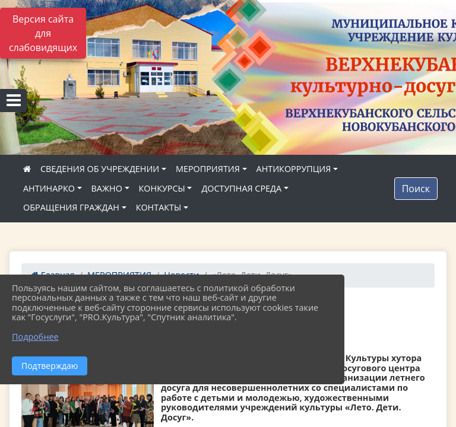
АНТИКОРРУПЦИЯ (293, 168)
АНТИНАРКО (49, 188)
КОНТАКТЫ (159, 207)
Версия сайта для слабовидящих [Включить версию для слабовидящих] (43, 33)
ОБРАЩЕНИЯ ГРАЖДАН (71, 207)
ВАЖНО (106, 188)
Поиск (416, 188)
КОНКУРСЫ (162, 188)
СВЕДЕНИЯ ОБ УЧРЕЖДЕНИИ (99, 168)
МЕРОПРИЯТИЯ (208, 168)
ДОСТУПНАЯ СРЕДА (241, 188)
